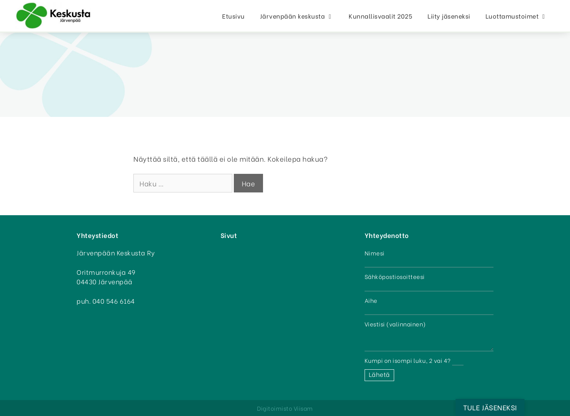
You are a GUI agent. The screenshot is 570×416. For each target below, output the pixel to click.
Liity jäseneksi (449, 15)
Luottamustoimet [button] (520, 16)
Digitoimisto (274, 408)
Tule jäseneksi (490, 407)
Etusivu (233, 15)
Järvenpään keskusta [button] (300, 16)
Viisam (303, 408)
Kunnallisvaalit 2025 (380, 15)
